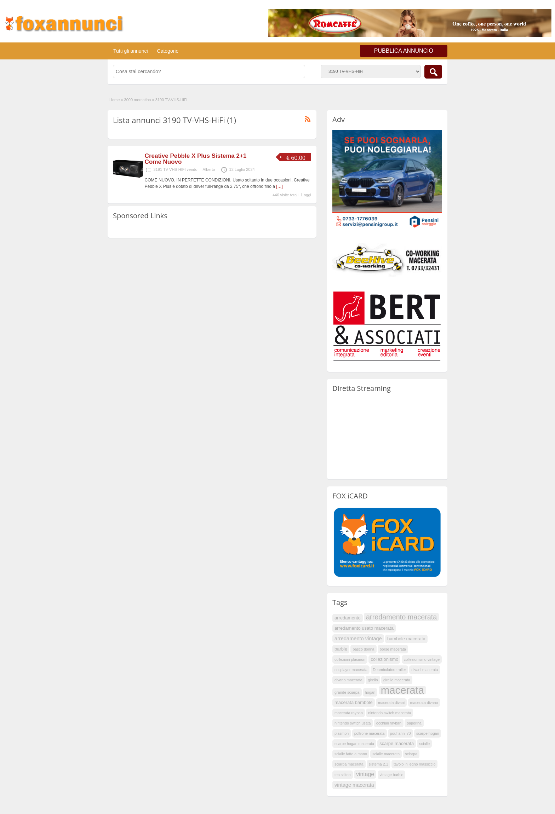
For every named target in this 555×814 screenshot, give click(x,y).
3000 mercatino (137, 100)
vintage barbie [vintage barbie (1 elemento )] (392, 775)
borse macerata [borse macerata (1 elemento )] (393, 649)
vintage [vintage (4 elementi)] (365, 774)
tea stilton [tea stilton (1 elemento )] (342, 775)
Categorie (168, 51)
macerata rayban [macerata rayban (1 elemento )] (348, 713)
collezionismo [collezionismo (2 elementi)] (384, 659)
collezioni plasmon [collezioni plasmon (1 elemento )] (349, 659)
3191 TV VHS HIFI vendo (176, 169)
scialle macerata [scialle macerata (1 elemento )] (386, 754)
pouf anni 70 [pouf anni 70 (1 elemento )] (400, 733)
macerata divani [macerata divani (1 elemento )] (391, 702)
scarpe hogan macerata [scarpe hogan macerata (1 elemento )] (354, 743)
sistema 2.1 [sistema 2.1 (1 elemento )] (378, 764)
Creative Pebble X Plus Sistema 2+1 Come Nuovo (196, 158)
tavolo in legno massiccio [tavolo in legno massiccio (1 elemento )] (414, 764)
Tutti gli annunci (130, 51)
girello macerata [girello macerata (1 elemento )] (396, 680)
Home (114, 100)
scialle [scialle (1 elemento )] (424, 743)
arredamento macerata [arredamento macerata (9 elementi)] (401, 617)
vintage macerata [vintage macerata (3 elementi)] (354, 785)
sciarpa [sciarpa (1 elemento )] (411, 754)
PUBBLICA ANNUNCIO (403, 51)
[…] (279, 186)
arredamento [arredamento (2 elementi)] (347, 617)
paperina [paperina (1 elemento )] (414, 723)
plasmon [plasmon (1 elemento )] (341, 733)
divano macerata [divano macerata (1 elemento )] (348, 680)
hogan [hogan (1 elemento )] (370, 692)
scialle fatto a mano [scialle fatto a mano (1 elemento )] (350, 754)
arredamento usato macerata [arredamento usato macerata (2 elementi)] (364, 628)
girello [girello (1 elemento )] (373, 680)
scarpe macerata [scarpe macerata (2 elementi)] (396, 743)
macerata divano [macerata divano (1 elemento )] (424, 702)
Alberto (209, 169)
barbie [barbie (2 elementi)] (340, 649)
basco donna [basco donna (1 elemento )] (363, 649)
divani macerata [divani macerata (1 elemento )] (424, 670)
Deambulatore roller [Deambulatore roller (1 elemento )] (389, 670)
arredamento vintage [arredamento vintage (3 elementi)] (358, 638)
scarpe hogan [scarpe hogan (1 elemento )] (427, 733)
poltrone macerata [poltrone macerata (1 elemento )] (369, 733)
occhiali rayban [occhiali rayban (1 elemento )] (388, 723)
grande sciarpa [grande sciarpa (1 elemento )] (347, 692)
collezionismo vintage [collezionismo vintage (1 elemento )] (422, 659)
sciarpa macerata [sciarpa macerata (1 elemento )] (349, 764)
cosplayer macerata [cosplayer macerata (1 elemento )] (350, 670)
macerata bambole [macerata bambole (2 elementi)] (353, 702)
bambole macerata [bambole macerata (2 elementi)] (406, 638)
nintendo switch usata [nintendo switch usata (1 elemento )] (352, 723)
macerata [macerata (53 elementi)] (402, 690)
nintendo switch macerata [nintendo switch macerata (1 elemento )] (389, 713)
